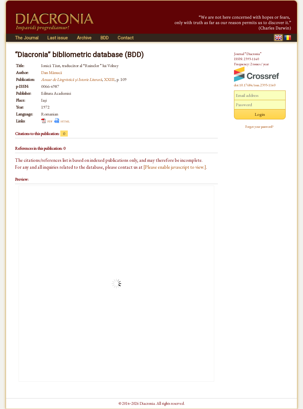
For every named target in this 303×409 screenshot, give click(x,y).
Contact (126, 38)
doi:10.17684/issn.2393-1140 (254, 85)
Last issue (57, 38)
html (65, 121)
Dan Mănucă (51, 72)
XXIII (109, 79)
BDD (104, 38)
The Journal (26, 38)
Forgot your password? (259, 127)
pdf (49, 121)
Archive (84, 38)
